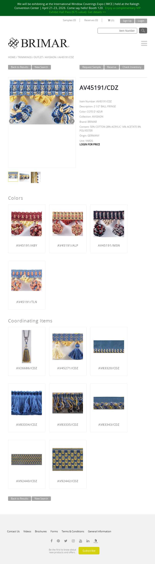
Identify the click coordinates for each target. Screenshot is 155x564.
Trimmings (25, 57)
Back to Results (19, 67)
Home (12, 57)
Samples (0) (69, 20)
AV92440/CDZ (26, 481)
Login (141, 20)
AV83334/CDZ (26, 425)
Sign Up (127, 20)
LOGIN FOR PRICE (90, 144)
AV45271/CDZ (67, 368)
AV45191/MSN (109, 245)
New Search (41, 67)
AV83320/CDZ (108, 368)
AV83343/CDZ (108, 425)
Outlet (38, 57)
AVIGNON (50, 57)
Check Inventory (132, 67)
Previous (11, 120)
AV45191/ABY (26, 245)
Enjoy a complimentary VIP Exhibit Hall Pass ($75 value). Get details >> (95, 10)
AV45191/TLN (26, 302)
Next (72, 120)
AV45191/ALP (67, 245)
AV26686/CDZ (26, 368)
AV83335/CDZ (67, 425)
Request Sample (91, 67)
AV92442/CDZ (67, 481)
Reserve (111, 67)
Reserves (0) (91, 20)
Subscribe (89, 550)
